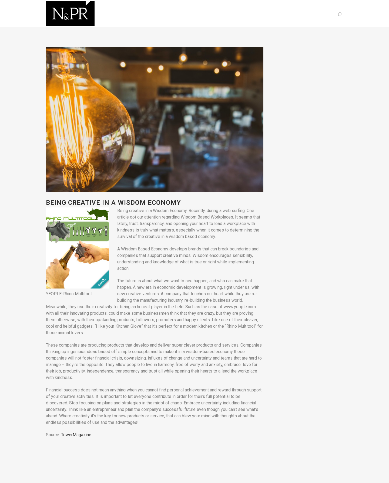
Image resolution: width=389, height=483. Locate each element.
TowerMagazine (76, 434)
